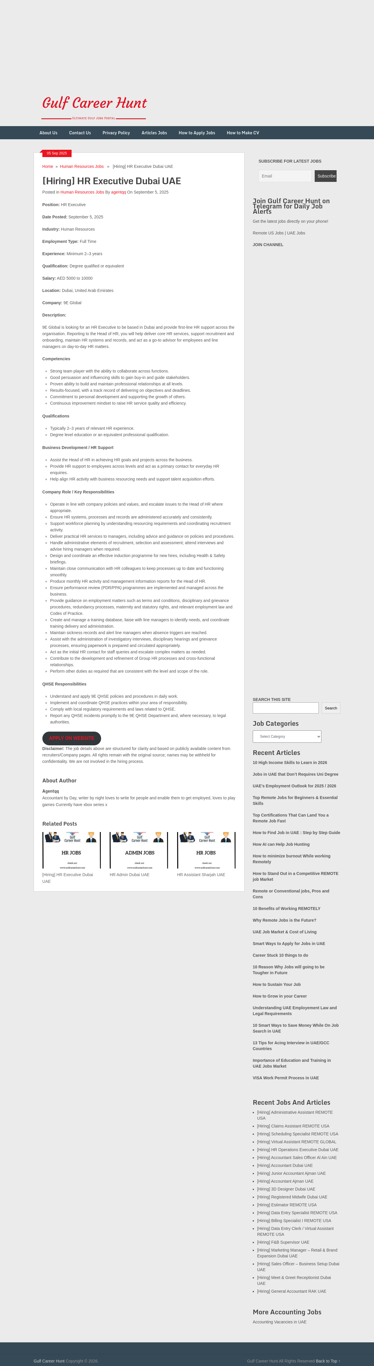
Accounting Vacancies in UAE (280, 1322)
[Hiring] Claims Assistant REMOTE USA (293, 1126)
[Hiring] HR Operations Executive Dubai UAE (298, 1149)
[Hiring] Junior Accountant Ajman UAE (291, 1173)
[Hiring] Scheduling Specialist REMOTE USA (297, 1134)
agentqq (118, 192)
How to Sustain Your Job (277, 984)
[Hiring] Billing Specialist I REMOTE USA (294, 1220)
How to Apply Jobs (197, 132)
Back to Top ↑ (328, 1361)
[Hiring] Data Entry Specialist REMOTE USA (297, 1212)
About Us (48, 132)
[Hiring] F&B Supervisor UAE (283, 1242)
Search (331, 708)
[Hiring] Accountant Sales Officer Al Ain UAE (297, 1157)
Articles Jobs (154, 132)
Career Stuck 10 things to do (280, 955)
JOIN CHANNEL (268, 244)
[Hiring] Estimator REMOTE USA (287, 1205)
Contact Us (80, 132)
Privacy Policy (116, 132)
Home (47, 166)
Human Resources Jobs (82, 166)
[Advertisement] (175, 41)
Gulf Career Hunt (49, 1361)
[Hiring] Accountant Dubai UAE (285, 1165)
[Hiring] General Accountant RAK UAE (291, 1291)
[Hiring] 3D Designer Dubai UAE (286, 1189)
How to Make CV (243, 132)
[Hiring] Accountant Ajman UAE (285, 1181)
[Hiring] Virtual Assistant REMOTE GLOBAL (296, 1141)
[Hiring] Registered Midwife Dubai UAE (292, 1197)
